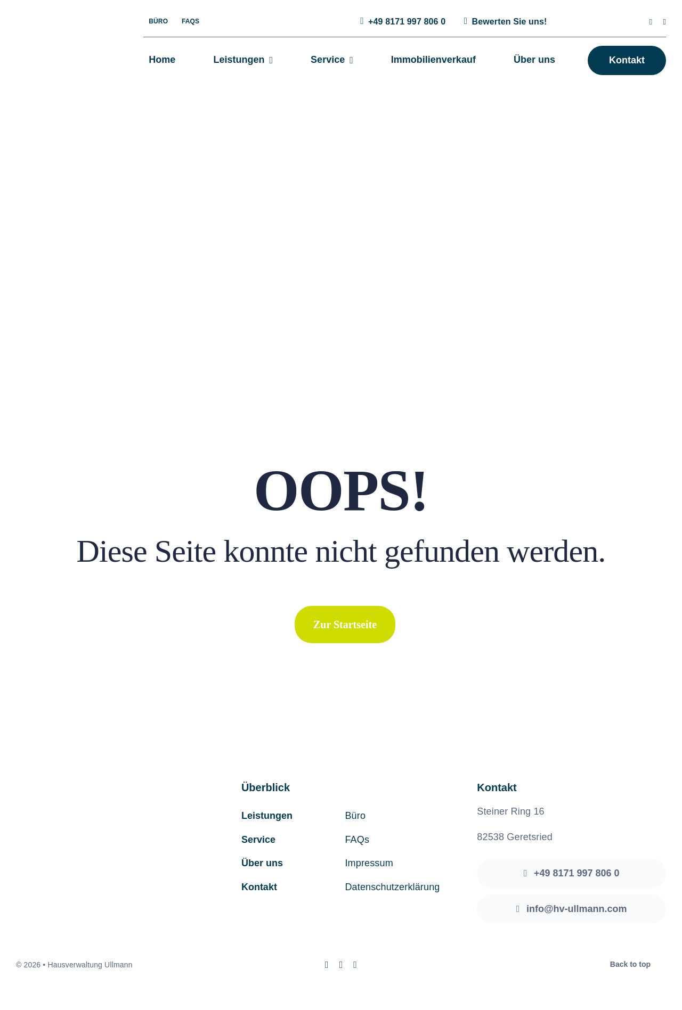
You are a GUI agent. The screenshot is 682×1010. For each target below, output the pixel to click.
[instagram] (651, 22)
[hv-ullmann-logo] (62, 34)
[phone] (355, 965)
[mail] (664, 22)
